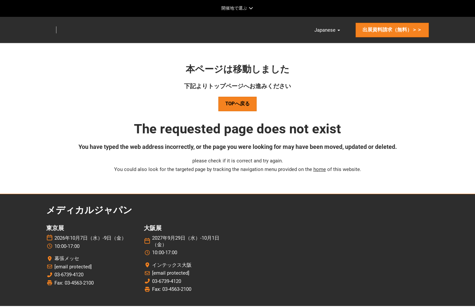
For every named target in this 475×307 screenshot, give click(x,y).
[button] (392, 30)
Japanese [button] (327, 31)
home (319, 170)
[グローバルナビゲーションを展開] (237, 8)
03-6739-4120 (68, 276)
